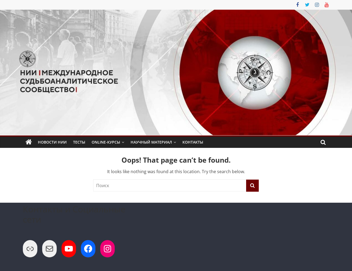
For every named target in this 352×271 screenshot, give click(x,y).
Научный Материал (151, 142)
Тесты (79, 142)
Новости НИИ (52, 142)
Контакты (192, 142)
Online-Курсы (106, 142)
